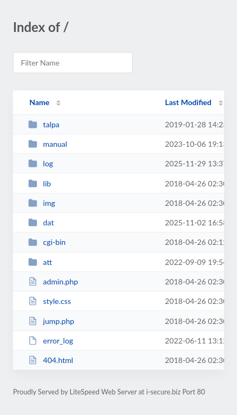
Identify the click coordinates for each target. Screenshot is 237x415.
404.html (50, 360)
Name (39, 102)
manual (47, 143)
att (40, 262)
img (41, 203)
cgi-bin (46, 242)
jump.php (51, 321)
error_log (50, 340)
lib (39, 183)
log (40, 163)
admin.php (53, 281)
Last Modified (188, 102)
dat (41, 222)
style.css (49, 301)
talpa (44, 124)
